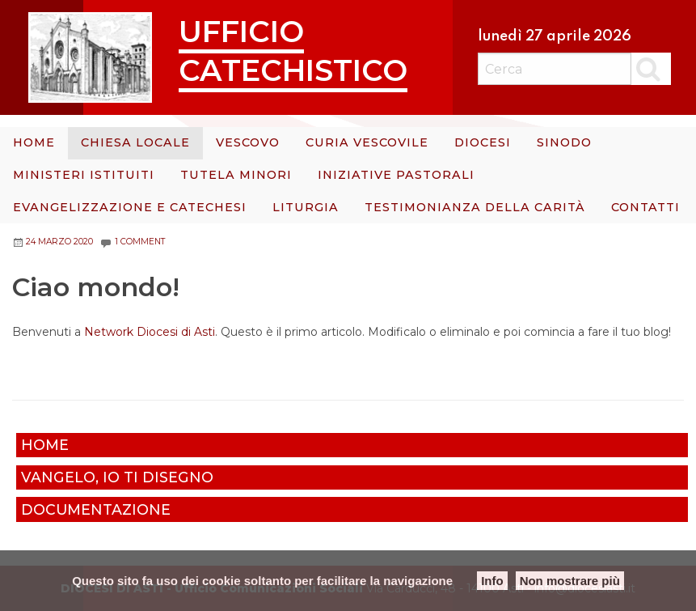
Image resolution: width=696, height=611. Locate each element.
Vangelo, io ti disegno (117, 477)
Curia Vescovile (367, 142)
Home (34, 142)
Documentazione (96, 509)
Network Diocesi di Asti (149, 332)
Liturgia (305, 207)
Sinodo (564, 142)
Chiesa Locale (135, 142)
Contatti (645, 207)
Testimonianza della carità (475, 207)
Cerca (651, 69)
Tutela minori (236, 175)
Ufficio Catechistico (293, 50)
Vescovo (248, 142)
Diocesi (482, 142)
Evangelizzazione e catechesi (130, 207)
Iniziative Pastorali (396, 175)
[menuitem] (34, 143)
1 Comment (140, 241)
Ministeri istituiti (83, 175)
